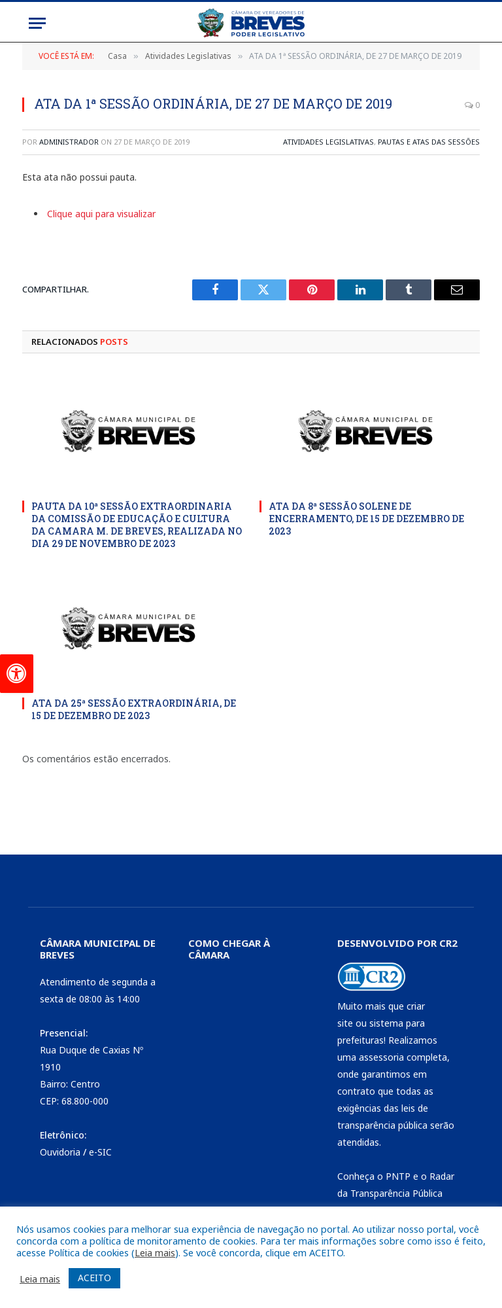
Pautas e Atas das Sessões (429, 142)
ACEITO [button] (94, 1277)
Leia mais (155, 1252)
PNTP (398, 1176)
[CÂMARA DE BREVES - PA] (245, 1062)
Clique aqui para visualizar (101, 213)
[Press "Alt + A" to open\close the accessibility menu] (16, 673)
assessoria (381, 1057)
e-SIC (100, 1152)
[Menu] (37, 23)
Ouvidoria (60, 1152)
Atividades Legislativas (328, 142)
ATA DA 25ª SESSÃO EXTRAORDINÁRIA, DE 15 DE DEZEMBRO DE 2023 (133, 709)
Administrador (69, 142)
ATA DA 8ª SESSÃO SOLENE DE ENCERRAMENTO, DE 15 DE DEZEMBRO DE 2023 (366, 518)
